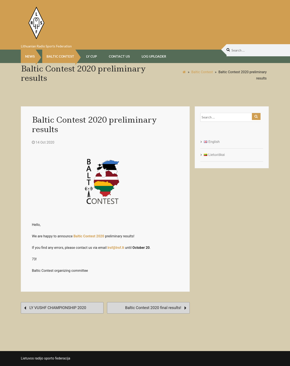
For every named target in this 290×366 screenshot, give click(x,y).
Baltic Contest (60, 56)
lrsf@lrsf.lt (115, 248)
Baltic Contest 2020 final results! (155, 307)
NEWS (30, 56)
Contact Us (119, 56)
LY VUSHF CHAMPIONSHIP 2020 (55, 307)
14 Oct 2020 (43, 142)
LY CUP (91, 56)
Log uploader (154, 56)
